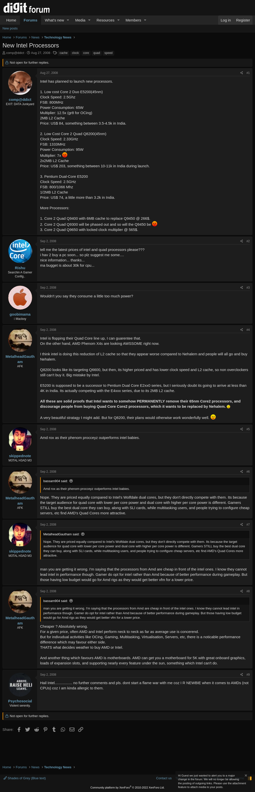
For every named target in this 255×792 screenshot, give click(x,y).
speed (108, 53)
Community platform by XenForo (127, 787)
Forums (30, 20)
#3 (248, 287)
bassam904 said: (55, 481)
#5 (248, 429)
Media (80, 20)
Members (133, 20)
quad (96, 53)
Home (11, 20)
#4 (248, 330)
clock (75, 53)
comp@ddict (15, 53)
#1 (248, 73)
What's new (54, 20)
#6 (248, 471)
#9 (248, 674)
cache (63, 53)
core (86, 53)
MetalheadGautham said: (61, 534)
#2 (248, 241)
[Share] (242, 73)
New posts (10, 28)
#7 (248, 524)
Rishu (20, 268)
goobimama (19, 314)
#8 (248, 591)
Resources (106, 20)
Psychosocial (20, 701)
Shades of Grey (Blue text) (24, 778)
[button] (67, 20)
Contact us (164, 778)
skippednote (20, 456)
